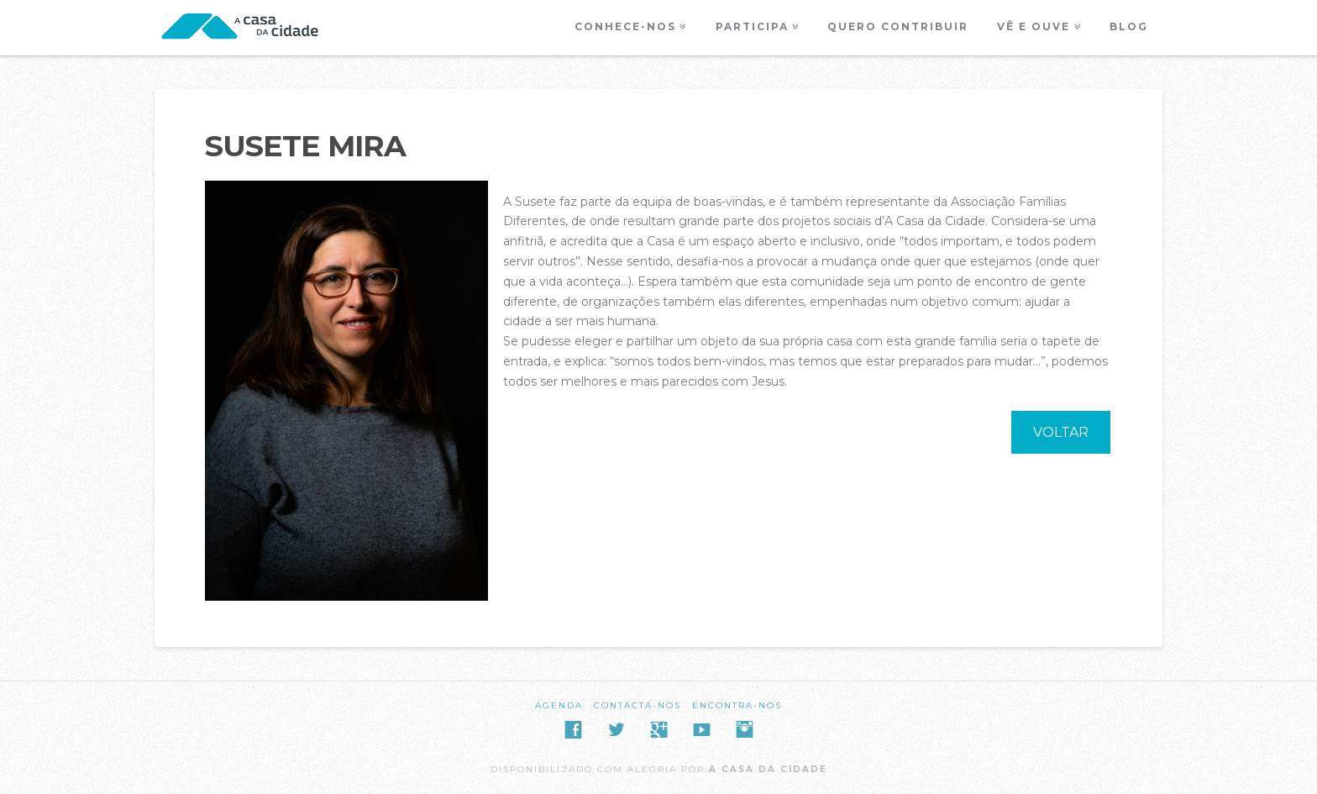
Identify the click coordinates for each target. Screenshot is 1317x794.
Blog (1129, 26)
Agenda (559, 705)
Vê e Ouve (1033, 26)
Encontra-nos (737, 705)
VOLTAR (1061, 432)
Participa (752, 26)
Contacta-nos (637, 705)
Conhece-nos (625, 26)
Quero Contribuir (897, 26)
